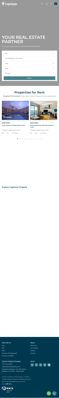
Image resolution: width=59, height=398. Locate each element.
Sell (3, 348)
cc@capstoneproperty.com (11, 367)
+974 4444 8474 (7, 364)
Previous (3, 110)
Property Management (10, 353)
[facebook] (32, 365)
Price (29, 63)
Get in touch (26, 96)
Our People (34, 348)
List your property (8, 356)
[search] (42, 3)
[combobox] (29, 58)
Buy (3, 346)
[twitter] (36, 365)
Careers (33, 351)
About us (33, 346)
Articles (33, 353)
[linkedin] (45, 365)
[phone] (47, 3)
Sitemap (28, 377)
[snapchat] (49, 365)
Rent (3, 351)
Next (55, 110)
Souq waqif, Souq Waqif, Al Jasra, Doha (13, 125)
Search (29, 78)
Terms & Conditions (8, 377)
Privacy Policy (20, 377)
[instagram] (40, 365)
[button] (51, 3)
